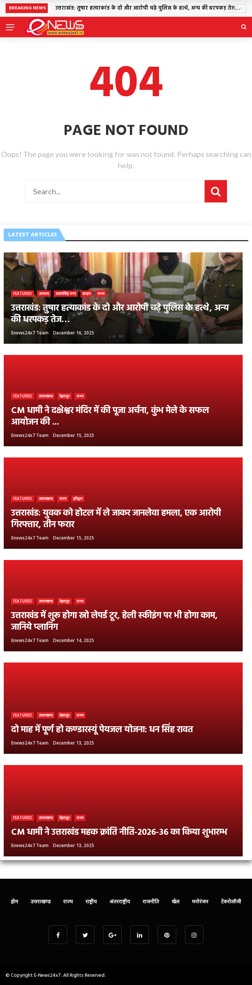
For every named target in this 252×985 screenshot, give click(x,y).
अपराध (44, 293)
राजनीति (151, 901)
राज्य (101, 293)
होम (14, 901)
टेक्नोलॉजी (231, 901)
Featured (22, 293)
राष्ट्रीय (91, 901)
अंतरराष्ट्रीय (119, 901)
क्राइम (87, 293)
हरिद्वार (78, 498)
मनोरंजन (200, 901)
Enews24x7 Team (30, 333)
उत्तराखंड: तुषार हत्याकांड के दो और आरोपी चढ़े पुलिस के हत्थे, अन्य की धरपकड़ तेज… (147, 8)
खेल (175, 901)
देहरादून (64, 396)
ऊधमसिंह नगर (66, 293)
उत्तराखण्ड (46, 396)
